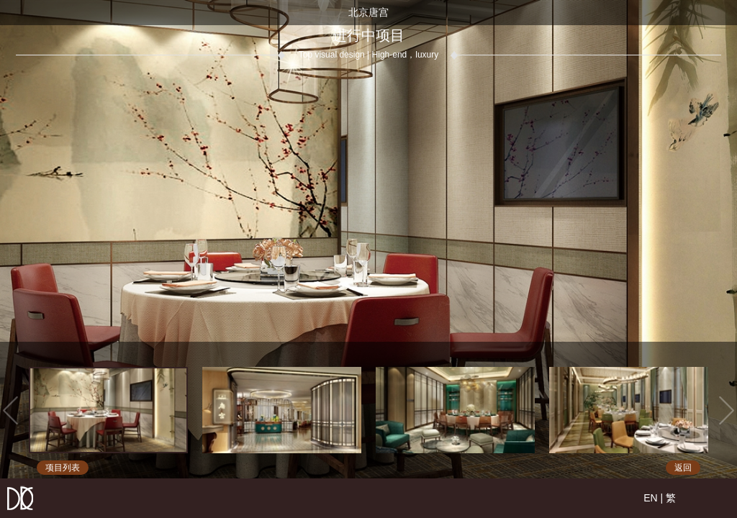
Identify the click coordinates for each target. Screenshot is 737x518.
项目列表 (62, 468)
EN (650, 498)
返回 (683, 468)
